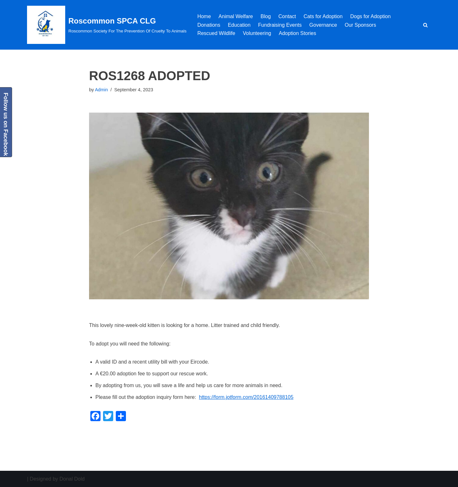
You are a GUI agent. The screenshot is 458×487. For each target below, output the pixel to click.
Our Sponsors (360, 25)
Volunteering (257, 33)
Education (239, 25)
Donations (208, 25)
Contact (287, 16)
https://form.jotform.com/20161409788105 (246, 397)
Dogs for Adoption (370, 16)
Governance (323, 25)
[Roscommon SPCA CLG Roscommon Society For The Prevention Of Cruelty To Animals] (106, 25)
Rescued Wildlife (216, 33)
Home (204, 16)
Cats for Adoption (323, 16)
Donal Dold (72, 479)
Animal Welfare (236, 16)
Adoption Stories (297, 33)
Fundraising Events (280, 25)
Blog (265, 16)
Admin (101, 89)
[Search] (425, 25)
